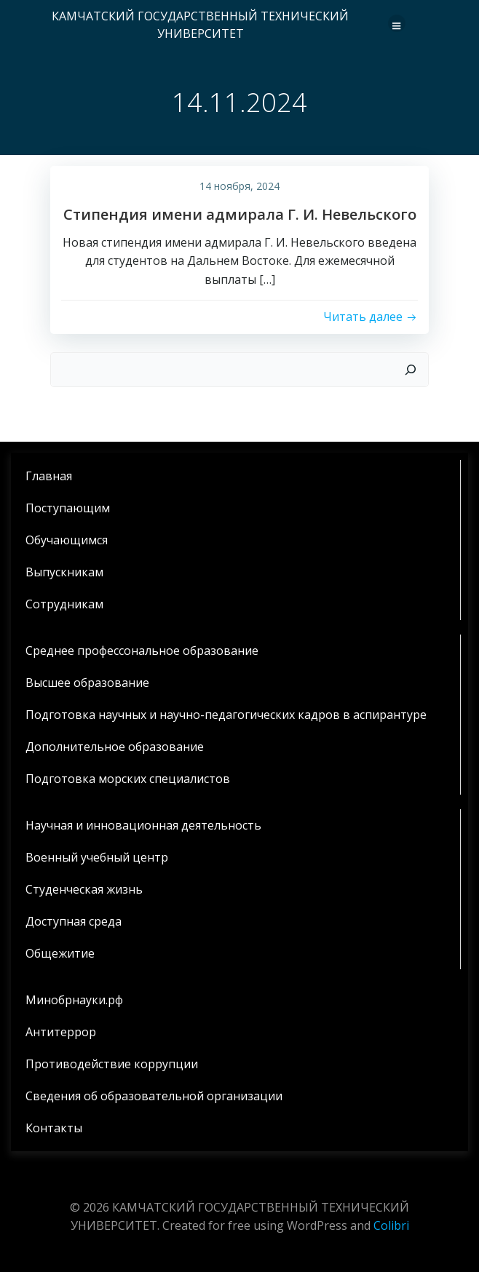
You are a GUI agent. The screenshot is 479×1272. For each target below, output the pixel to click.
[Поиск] (410, 369)
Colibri (391, 1225)
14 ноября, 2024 (239, 186)
